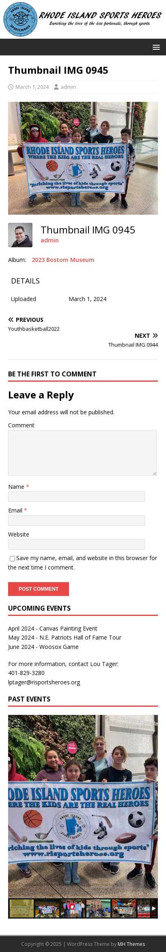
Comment (21, 425)
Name (17, 486)
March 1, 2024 (32, 86)
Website (18, 534)
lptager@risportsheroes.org (44, 682)
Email (16, 510)
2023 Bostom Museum (63, 260)
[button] (155, 47)
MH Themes (131, 944)
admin (68, 86)
